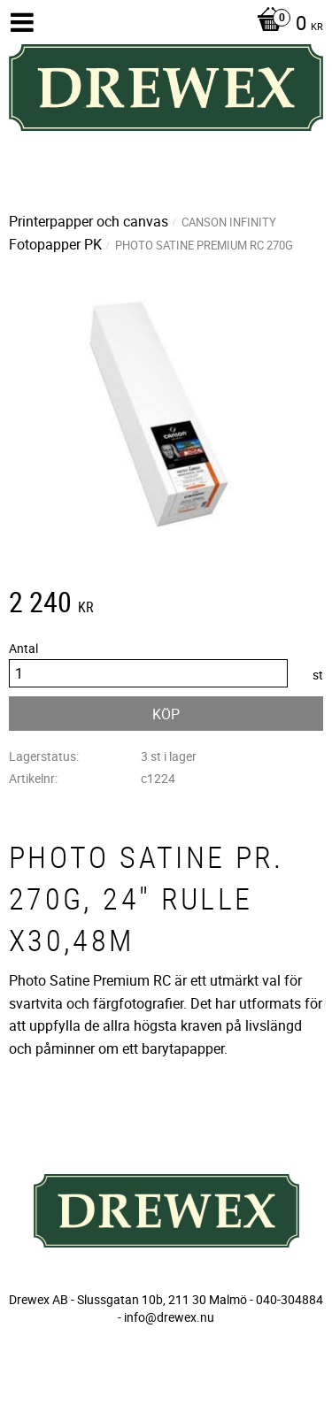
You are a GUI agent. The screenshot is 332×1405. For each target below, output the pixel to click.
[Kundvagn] (285, 25)
